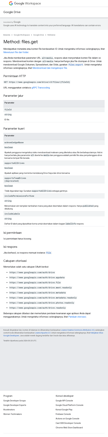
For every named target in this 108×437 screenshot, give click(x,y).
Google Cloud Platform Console (69, 405)
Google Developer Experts (14, 405)
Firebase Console (63, 414)
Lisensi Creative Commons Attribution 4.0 (77, 330)
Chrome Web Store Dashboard (69, 427)
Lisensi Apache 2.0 (42, 333)
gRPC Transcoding (41, 87)
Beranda (6, 35)
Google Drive (12, 12)
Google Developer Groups (14, 401)
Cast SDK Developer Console (68, 423)
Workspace (27, 3)
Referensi (51, 35)
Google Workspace (22, 35)
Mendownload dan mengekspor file (49, 68)
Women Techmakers (12, 414)
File (48, 252)
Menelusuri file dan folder (15, 52)
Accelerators (9, 410)
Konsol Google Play (64, 410)
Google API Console (64, 401)
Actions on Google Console (67, 418)
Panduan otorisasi (77, 316)
